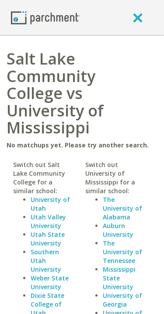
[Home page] (45, 17)
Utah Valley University (48, 221)
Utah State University (48, 238)
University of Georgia (122, 299)
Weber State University (50, 282)
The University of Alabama (122, 208)
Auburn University (118, 230)
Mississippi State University (119, 278)
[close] (138, 17)
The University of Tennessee (122, 252)
